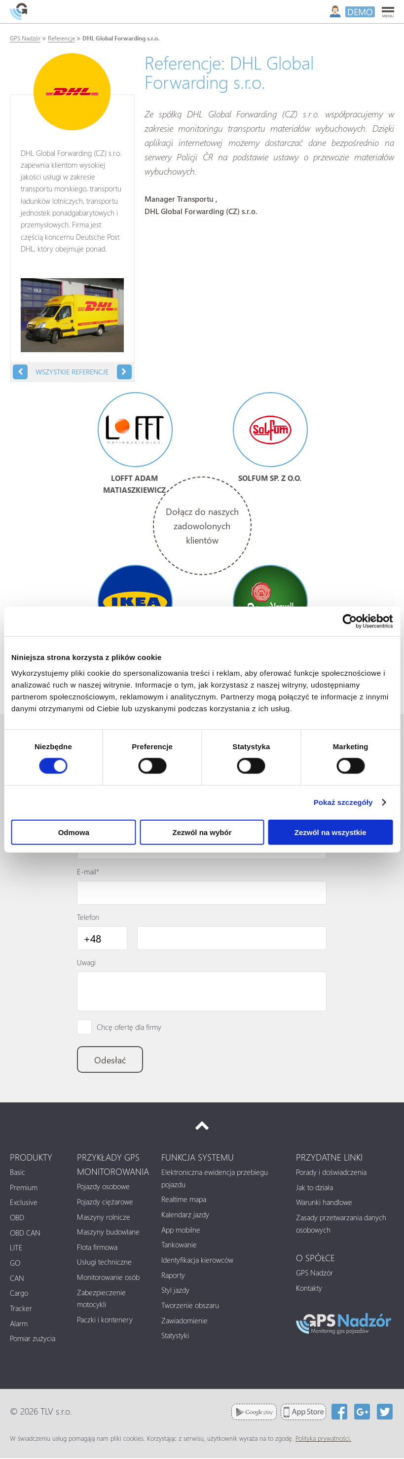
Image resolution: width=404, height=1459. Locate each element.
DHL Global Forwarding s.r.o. (120, 38)
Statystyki (175, 1336)
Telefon (88, 917)
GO (15, 1264)
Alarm (19, 1324)
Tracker (21, 1309)
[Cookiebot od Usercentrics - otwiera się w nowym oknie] (349, 621)
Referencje (61, 38)
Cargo (19, 1294)
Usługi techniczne (104, 1263)
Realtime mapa (183, 1200)
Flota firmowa (97, 1248)
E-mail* (88, 872)
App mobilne (180, 1231)
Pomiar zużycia (32, 1339)
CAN (17, 1279)
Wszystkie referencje (72, 371)
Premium (23, 1188)
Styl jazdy (175, 1291)
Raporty (173, 1276)
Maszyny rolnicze (103, 1218)
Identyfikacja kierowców (197, 1261)
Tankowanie (179, 1245)
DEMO (360, 11)
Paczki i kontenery (105, 1320)
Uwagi (86, 963)
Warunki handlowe (324, 1203)
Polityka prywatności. (323, 1439)
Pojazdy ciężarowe (105, 1202)
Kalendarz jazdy (185, 1215)
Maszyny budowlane (108, 1233)
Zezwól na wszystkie (330, 832)
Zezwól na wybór (201, 832)
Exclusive (23, 1203)
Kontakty (309, 1289)
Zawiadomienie (184, 1321)
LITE (16, 1248)
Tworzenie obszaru (190, 1306)
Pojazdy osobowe (103, 1187)
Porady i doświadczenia (331, 1173)
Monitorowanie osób (108, 1278)
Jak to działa (314, 1188)
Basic (17, 1173)
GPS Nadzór (25, 38)
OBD (17, 1218)
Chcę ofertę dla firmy (129, 1027)
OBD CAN (25, 1234)
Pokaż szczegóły (343, 802)
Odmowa (73, 832)
